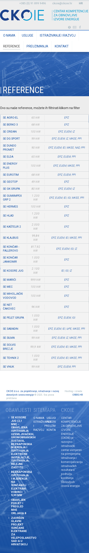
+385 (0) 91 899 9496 (32, 3)
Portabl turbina (69, 27)
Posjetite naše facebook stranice (80, 27)
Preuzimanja (37, 46)
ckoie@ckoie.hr (62, 3)
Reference (11, 46)
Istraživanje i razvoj (57, 35)
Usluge (27, 35)
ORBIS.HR (77, 394)
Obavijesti (75, 27)
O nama (9, 35)
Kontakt (62, 46)
